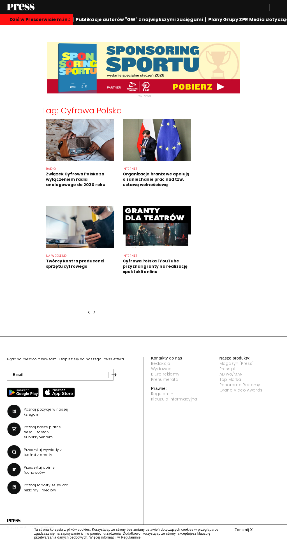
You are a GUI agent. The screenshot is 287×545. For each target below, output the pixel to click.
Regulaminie (130, 537)
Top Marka (230, 379)
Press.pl (227, 369)
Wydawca (161, 369)
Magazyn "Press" (236, 363)
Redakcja (160, 363)
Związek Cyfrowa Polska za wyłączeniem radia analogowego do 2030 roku (75, 179)
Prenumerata (165, 379)
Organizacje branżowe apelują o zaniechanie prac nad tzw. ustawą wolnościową (156, 179)
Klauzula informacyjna (174, 399)
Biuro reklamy (165, 374)
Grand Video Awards (241, 390)
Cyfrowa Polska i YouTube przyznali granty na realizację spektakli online (155, 266)
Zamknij (244, 530)
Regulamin (162, 394)
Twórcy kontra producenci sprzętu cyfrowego (75, 263)
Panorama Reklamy (239, 385)
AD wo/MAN (231, 374)
